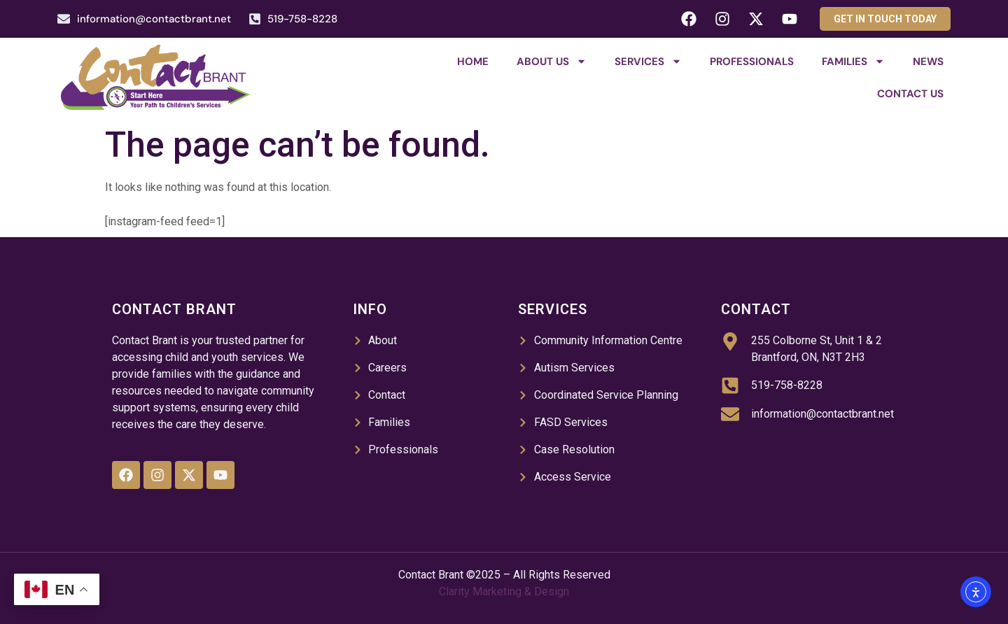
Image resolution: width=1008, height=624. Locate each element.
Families (853, 61)
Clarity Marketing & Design (504, 591)
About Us (552, 61)
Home (473, 62)
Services (648, 61)
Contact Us (910, 94)
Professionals (752, 62)
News (928, 62)
